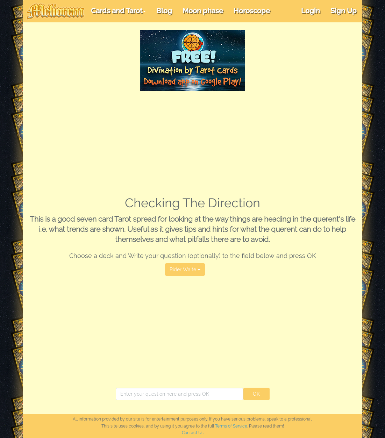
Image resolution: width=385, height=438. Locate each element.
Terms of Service (231, 426)
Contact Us (193, 432)
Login (310, 11)
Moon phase (203, 11)
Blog (164, 11)
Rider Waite (185, 269)
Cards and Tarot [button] (118, 11)
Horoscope (252, 11)
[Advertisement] (192, 144)
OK (256, 394)
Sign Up (343, 11)
